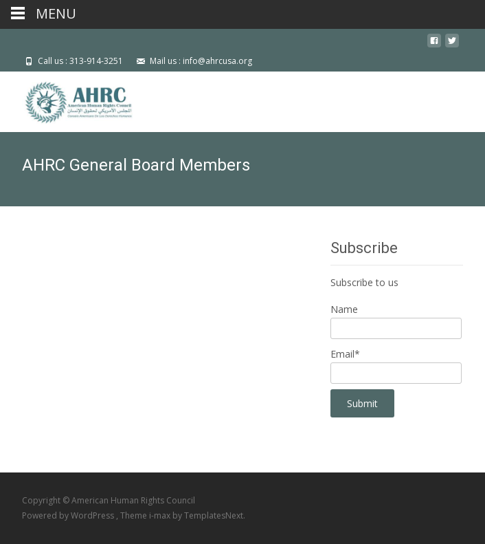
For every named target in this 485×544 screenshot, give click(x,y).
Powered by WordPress (69, 515)
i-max (160, 515)
